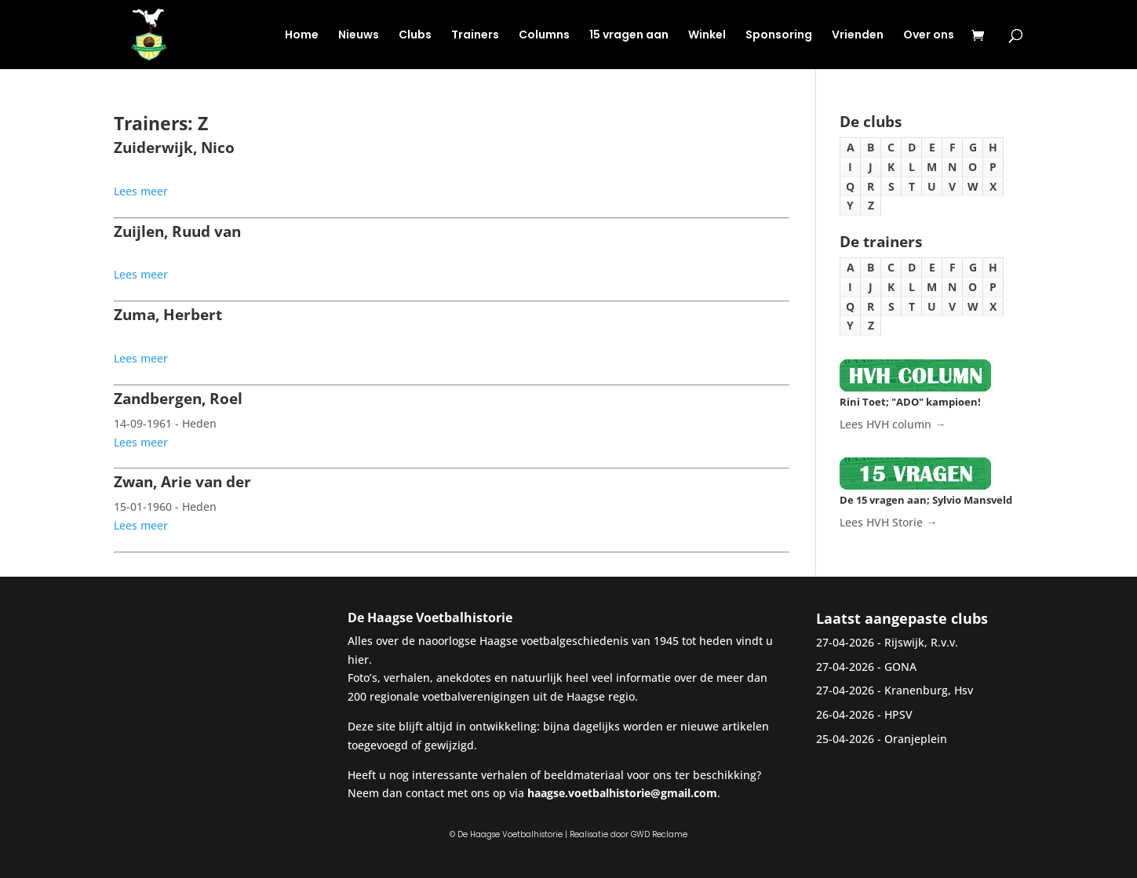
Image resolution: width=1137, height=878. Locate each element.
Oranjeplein (915, 738)
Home (302, 35)
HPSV (898, 714)
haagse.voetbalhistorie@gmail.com (622, 792)
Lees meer (141, 191)
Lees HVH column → (893, 424)
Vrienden (858, 35)
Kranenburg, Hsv (928, 690)
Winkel (707, 35)
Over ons (928, 35)
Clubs (415, 35)
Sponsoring (778, 35)
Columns (544, 35)
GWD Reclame (659, 834)
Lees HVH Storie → (888, 522)
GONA (900, 666)
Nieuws (358, 35)
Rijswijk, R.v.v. (921, 642)
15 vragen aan (629, 35)
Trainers (475, 35)
